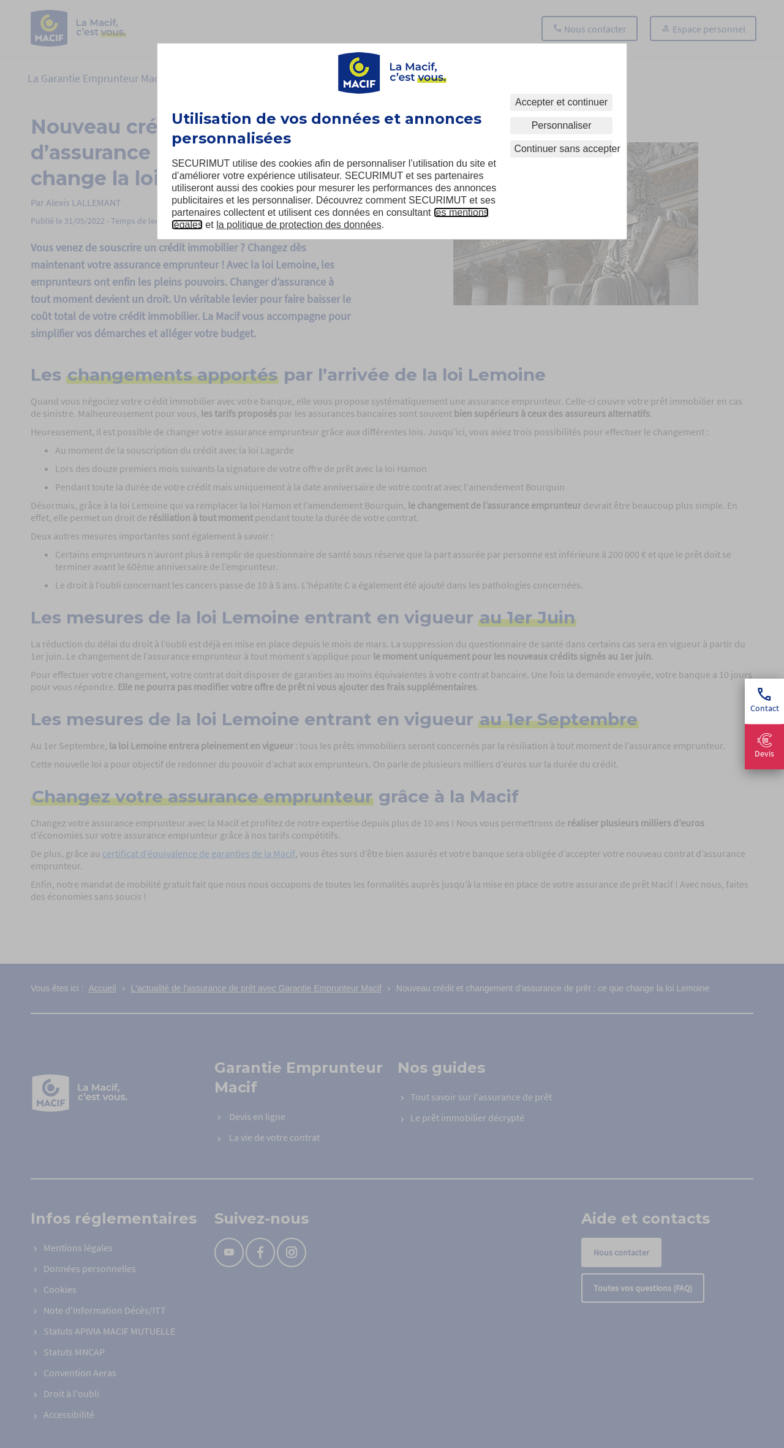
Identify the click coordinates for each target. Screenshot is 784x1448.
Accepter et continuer (561, 102)
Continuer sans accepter (563, 148)
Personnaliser (562, 125)
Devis (764, 746)
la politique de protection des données (299, 224)
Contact (764, 701)
